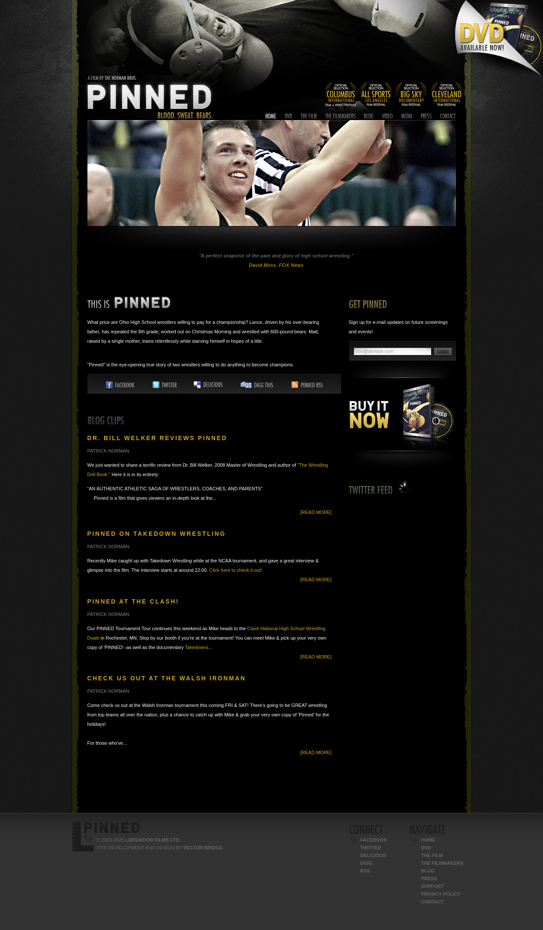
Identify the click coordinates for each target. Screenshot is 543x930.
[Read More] (316, 512)
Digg (366, 863)
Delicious (373, 855)
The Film (432, 855)
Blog (428, 870)
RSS (365, 870)
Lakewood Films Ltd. (152, 839)
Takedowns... (198, 647)
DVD (426, 847)
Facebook (373, 839)
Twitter (370, 847)
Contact (432, 901)
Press (429, 878)
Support (432, 886)
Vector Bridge (202, 847)
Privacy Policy (441, 894)
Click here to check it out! (235, 570)
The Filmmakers (442, 863)
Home (428, 839)
